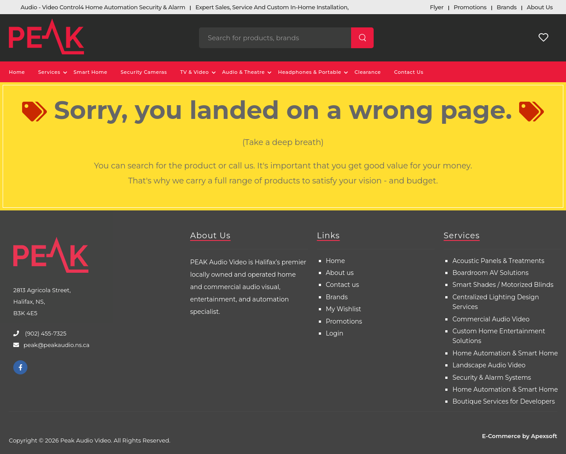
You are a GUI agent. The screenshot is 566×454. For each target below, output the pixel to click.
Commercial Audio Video (490, 319)
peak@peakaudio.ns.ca (56, 344)
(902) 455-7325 (44, 333)
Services (49, 72)
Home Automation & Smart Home (505, 353)
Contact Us (408, 72)
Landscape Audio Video (488, 365)
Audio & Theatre (243, 72)
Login (335, 333)
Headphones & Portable (309, 72)
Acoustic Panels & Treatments (498, 261)
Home (17, 72)
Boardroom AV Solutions (490, 273)
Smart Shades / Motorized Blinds (502, 285)
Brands (337, 297)
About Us (210, 235)
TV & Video (194, 72)
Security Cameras (144, 72)
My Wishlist (343, 309)
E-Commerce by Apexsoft (519, 435)
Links (328, 235)
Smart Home (90, 72)
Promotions (344, 321)
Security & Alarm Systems (491, 378)
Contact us (342, 285)
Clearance (368, 72)
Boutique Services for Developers (503, 401)
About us (340, 273)
